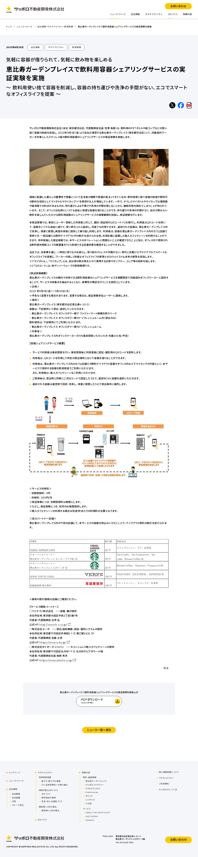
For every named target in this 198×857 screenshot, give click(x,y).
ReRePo (90, 820)
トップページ (14, 772)
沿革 (14, 801)
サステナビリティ (154, 14)
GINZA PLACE (93, 788)
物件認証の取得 (48, 798)
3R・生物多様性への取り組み (54, 785)
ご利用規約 (164, 784)
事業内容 (187, 14)
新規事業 (76, 47)
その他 (89, 803)
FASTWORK (92, 816)
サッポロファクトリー (95, 785)
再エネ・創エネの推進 (50, 781)
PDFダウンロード (92, 701)
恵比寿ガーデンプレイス (96, 781)
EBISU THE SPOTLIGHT (98, 812)
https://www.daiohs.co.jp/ (56, 660)
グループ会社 (18, 805)
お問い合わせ (178, 6)
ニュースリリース (118, 14)
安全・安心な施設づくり (51, 801)
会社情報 (135, 14)
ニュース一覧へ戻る (99, 730)
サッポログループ (166, 789)
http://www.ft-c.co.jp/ (53, 624)
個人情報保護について (169, 772)
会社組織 (16, 798)
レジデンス (90, 800)
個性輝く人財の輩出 (50, 810)
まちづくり (173, 14)
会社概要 (16, 794)
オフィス (89, 796)
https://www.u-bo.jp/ (53, 642)
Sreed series (92, 792)
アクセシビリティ (166, 778)
